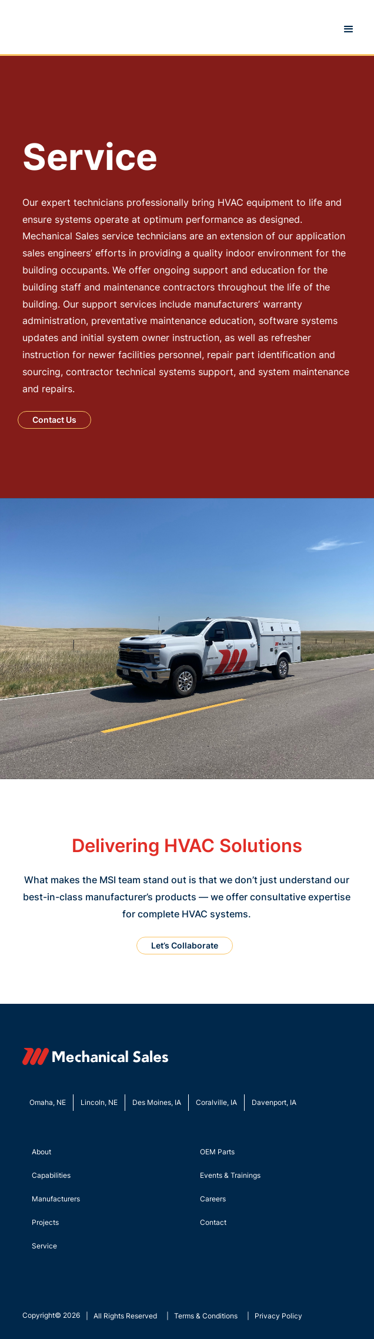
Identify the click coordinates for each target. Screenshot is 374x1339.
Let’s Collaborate (184, 945)
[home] (11, 29)
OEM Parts (217, 1151)
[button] (348, 29)
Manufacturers (56, 1198)
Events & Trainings (230, 1175)
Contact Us (54, 420)
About (41, 1151)
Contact (213, 1222)
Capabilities (51, 1175)
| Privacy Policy (274, 1315)
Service (44, 1245)
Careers (213, 1198)
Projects (45, 1222)
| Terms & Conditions (202, 1315)
